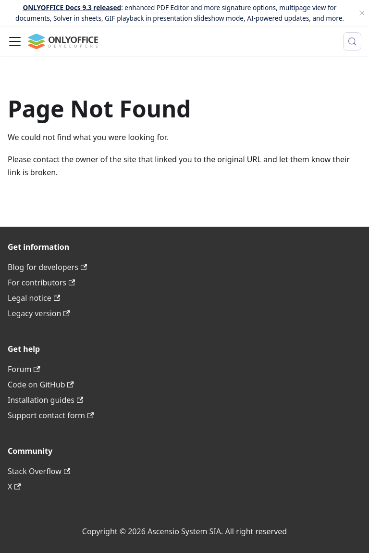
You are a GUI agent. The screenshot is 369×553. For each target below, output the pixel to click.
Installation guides (45, 400)
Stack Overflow (39, 471)
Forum (24, 369)
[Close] (362, 13)
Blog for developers (47, 267)
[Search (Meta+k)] (352, 41)
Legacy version (39, 313)
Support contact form (51, 415)
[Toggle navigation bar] (15, 41)
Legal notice (34, 298)
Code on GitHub (41, 384)
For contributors (41, 282)
